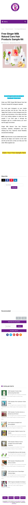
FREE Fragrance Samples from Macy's (16, 482)
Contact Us (11, 497)
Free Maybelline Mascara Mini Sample (16, 452)
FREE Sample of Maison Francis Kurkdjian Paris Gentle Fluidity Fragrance (15, 443)
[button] (3, 180)
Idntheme (14, 503)
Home (2, 29)
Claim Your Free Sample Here (14, 153)
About (4, 497)
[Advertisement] (14, 16)
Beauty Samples (9, 29)
